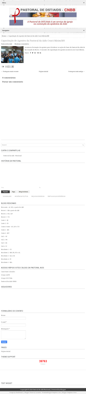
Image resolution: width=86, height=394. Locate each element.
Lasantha (38, 392)
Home (4, 36)
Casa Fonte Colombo (8, 272)
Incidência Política (21, 196)
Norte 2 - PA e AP (7, 214)
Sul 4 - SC (4, 246)
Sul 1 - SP (4, 236)
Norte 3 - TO (5, 217)
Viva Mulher (7, 196)
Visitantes (43, 364)
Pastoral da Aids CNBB (8, 281)
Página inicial (43, 71)
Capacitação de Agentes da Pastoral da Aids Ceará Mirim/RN (33, 40)
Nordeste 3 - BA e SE (8, 256)
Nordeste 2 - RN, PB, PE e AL (10, 252)
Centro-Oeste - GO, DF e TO (10, 226)
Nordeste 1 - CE (6, 249)
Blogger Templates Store (69, 392)
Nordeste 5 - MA (6, 262)
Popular (5, 192)
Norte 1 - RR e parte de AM (10, 210)
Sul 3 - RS (4, 243)
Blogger (63, 389)
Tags (13, 192)
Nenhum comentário (22, 44)
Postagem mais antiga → (76, 71)
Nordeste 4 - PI (6, 259)
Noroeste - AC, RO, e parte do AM (12, 207)
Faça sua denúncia (37, 196)
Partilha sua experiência (56, 196)
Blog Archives (23, 192)
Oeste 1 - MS (5, 230)
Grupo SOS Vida (6, 278)
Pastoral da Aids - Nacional (12, 156)
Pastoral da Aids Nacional (41, 389)
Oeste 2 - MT (5, 233)
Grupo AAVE (5, 275)
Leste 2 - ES (5, 223)
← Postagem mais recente (9, 71)
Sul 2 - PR (4, 240)
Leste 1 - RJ (4, 220)
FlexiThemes (19, 392)
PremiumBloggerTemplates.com (51, 392)
